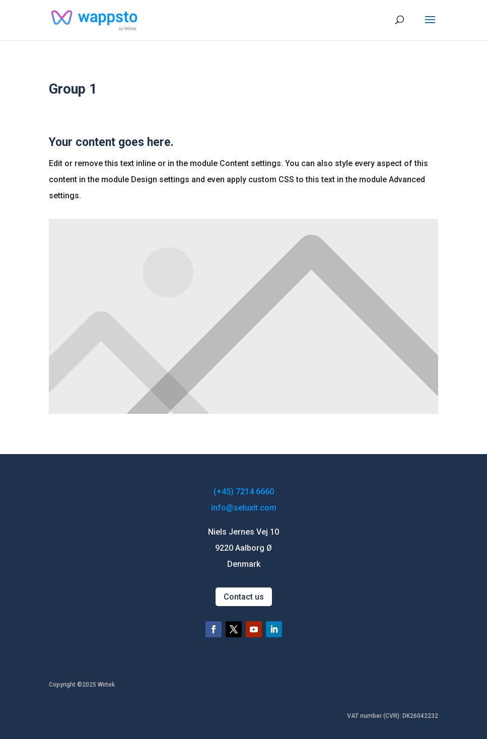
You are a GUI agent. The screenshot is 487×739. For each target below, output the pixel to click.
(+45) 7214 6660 (244, 491)
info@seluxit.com (243, 507)
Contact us (244, 597)
